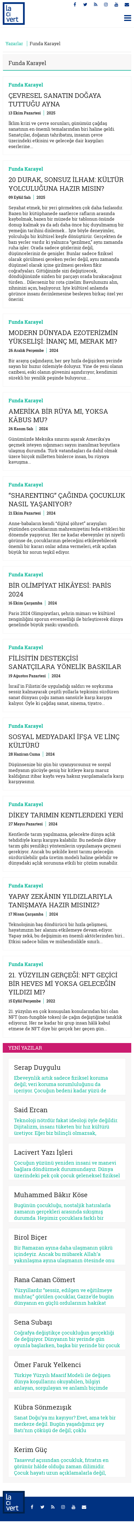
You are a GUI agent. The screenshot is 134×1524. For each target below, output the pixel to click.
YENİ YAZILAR (25, 1047)
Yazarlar (14, 43)
